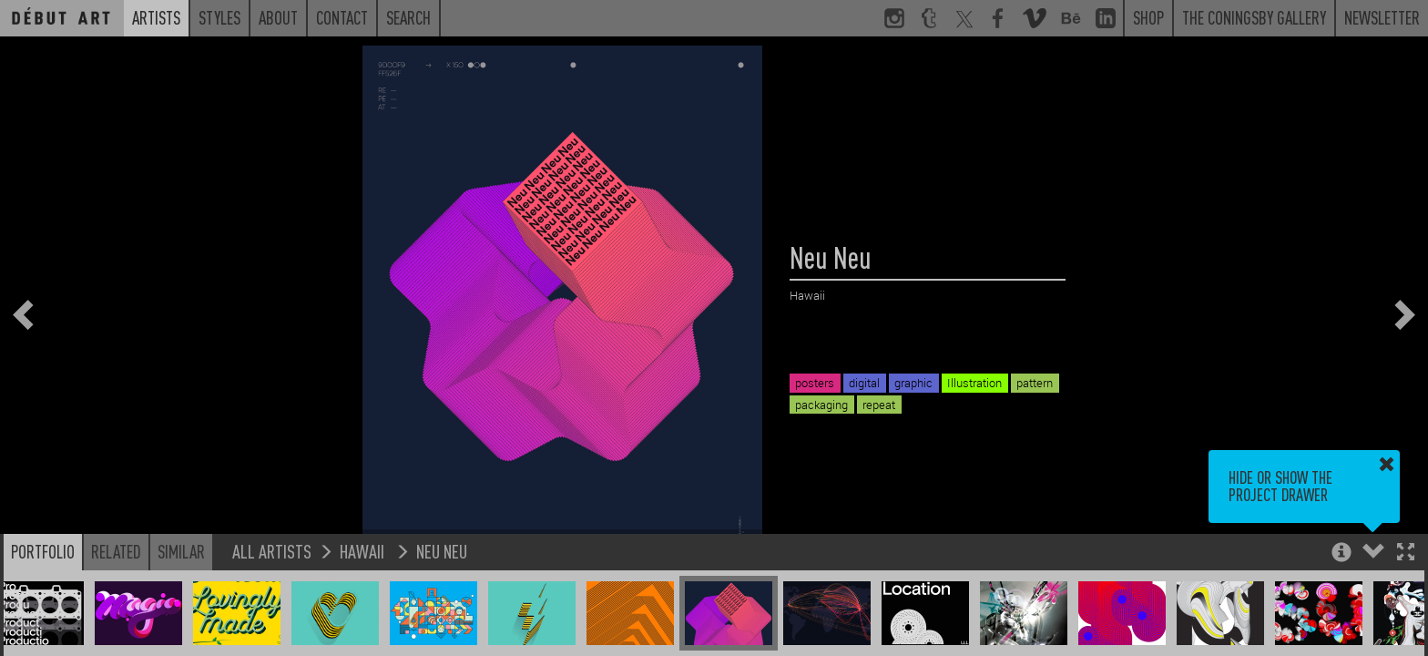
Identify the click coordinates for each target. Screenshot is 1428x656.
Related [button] (116, 551)
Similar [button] (181, 551)
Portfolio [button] (43, 551)
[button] (1405, 553)
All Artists (271, 550)
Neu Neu (441, 550)
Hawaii (364, 550)
